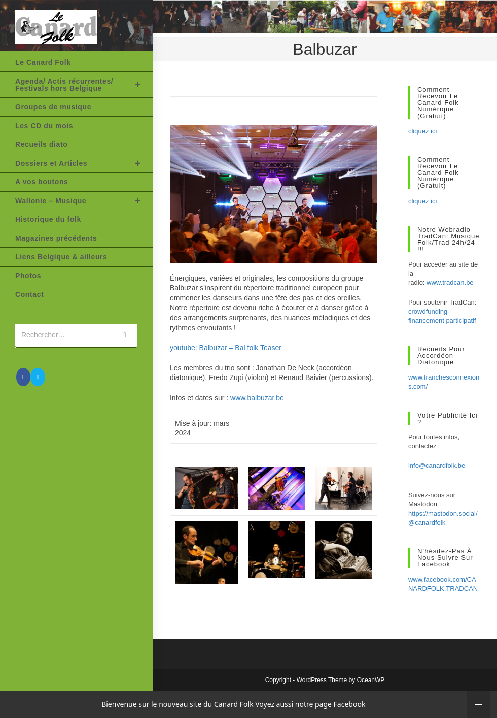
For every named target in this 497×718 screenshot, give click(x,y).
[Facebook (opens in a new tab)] (23, 377)
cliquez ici (422, 131)
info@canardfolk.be (436, 465)
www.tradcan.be (450, 282)
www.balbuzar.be (257, 398)
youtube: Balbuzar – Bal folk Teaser (225, 348)
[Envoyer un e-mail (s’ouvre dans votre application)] (37, 377)
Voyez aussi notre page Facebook (310, 704)
